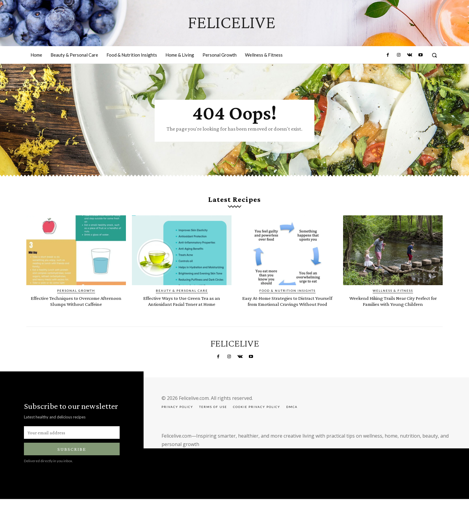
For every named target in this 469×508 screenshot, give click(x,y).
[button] (434, 55)
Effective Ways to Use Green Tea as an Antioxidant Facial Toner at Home (182, 305)
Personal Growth (76, 294)
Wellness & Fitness (393, 294)
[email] (72, 441)
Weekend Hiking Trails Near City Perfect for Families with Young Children (393, 307)
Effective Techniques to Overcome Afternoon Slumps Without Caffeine (76, 305)
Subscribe (71, 458)
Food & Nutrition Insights (287, 294)
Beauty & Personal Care (182, 294)
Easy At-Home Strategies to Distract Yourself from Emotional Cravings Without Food (287, 307)
